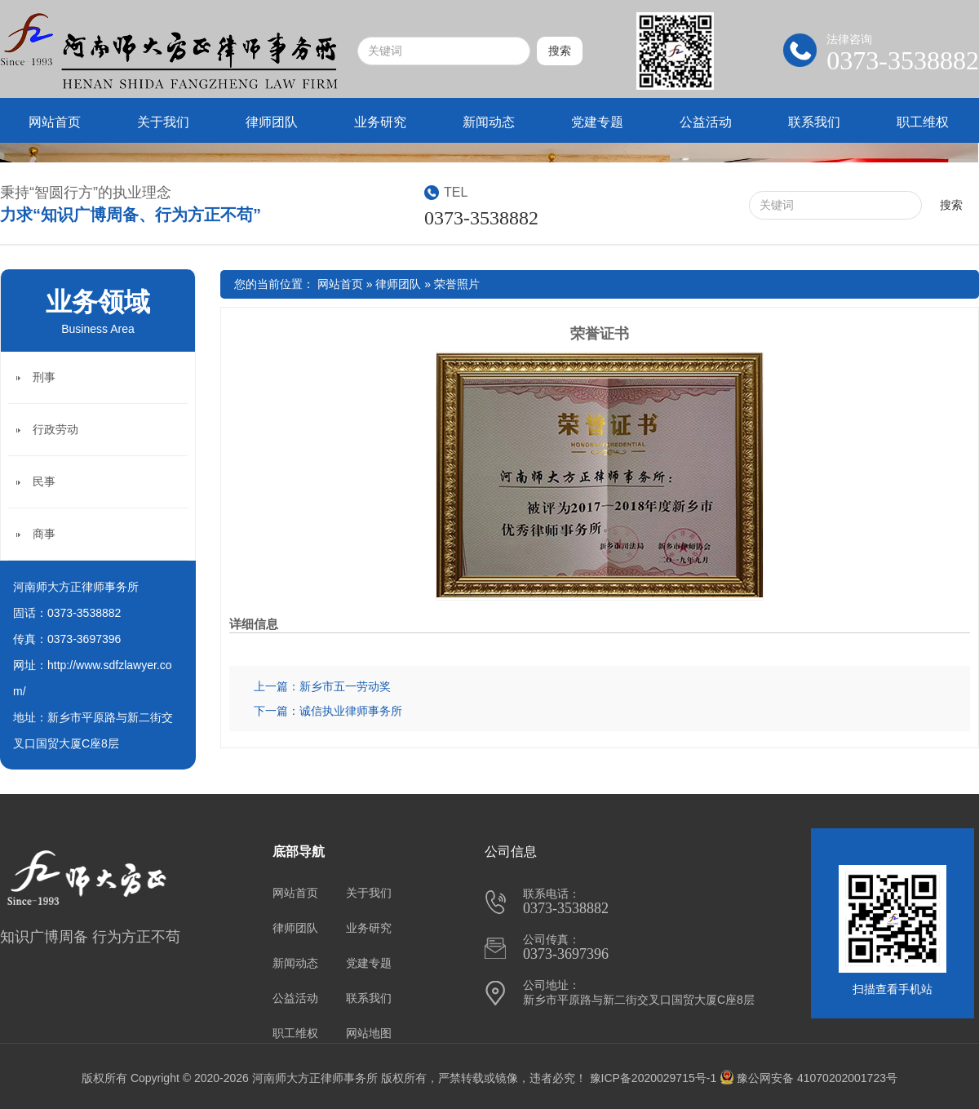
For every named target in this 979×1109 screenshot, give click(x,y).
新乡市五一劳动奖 (345, 686)
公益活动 (706, 122)
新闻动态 (489, 122)
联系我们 (814, 122)
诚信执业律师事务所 (350, 710)
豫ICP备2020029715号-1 (653, 1078)
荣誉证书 (599, 334)
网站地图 (369, 1033)
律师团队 (272, 122)
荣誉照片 (457, 284)
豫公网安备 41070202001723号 (808, 1078)
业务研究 (380, 122)
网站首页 (55, 122)
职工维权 (923, 122)
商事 (44, 533)
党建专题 (597, 122)
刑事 (44, 377)
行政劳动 (55, 429)
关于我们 (163, 122)
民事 (44, 481)
